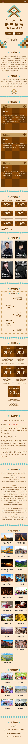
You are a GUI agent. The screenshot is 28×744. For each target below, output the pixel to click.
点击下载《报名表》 (13, 424)
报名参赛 (9, 33)
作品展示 (19, 33)
